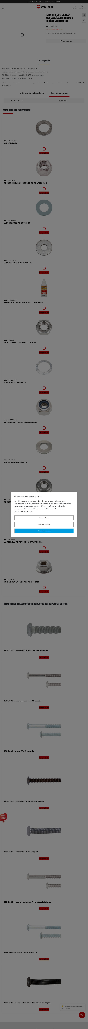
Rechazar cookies (44, 524)
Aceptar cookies (44, 531)
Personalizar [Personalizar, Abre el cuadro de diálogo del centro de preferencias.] (44, 518)
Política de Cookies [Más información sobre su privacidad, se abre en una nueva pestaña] (26, 511)
